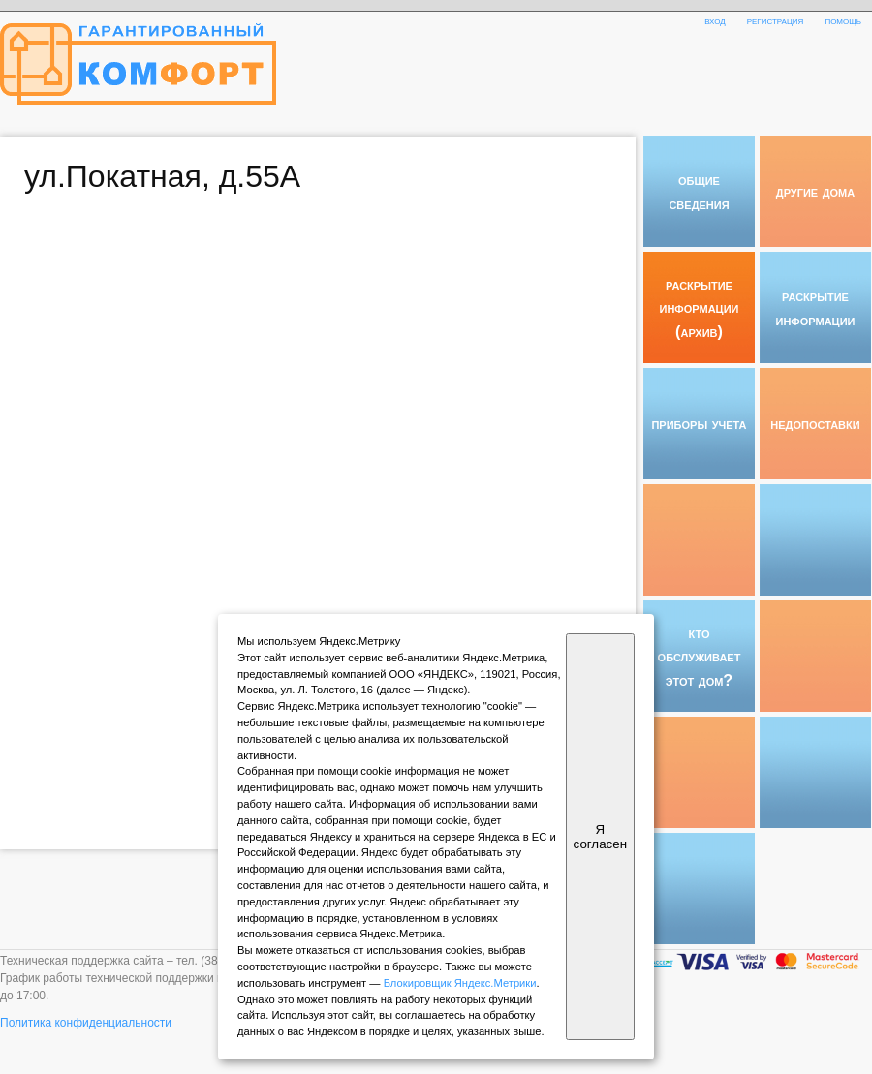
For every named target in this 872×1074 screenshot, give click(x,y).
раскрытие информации (816, 307)
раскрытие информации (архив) (699, 307)
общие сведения (699, 190)
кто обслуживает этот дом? (699, 656)
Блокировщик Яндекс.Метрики (460, 983)
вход (715, 20)
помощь (843, 20)
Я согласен (600, 836)
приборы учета (698, 423)
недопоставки (814, 423)
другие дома (815, 190)
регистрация (775, 20)
